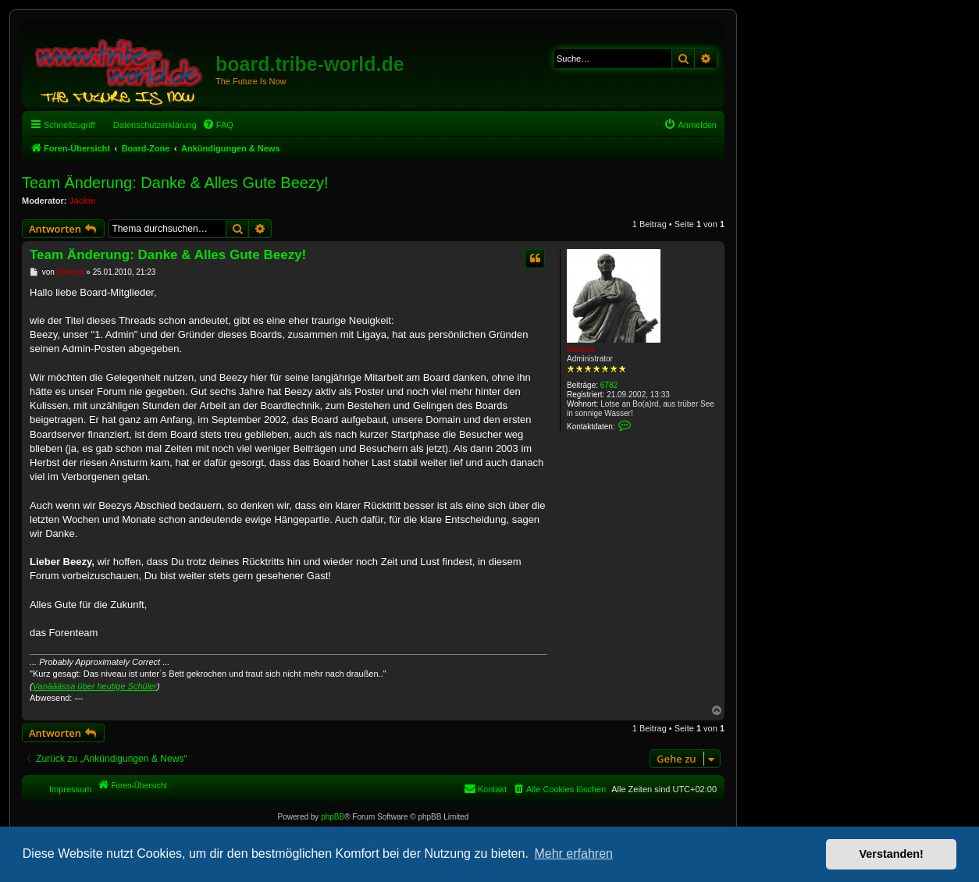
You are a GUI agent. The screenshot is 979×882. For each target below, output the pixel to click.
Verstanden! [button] (892, 854)
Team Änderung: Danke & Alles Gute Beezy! (175, 182)
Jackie (82, 200)
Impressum (70, 789)
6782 (609, 385)
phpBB (332, 817)
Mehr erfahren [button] (573, 853)
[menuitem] (217, 125)
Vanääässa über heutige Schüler (95, 686)
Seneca (580, 349)
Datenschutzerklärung (155, 125)
